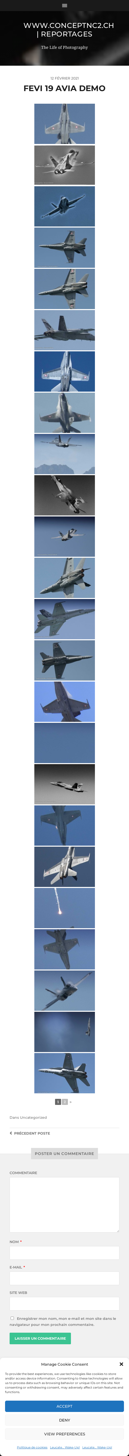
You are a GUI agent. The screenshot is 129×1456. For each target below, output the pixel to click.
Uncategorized (33, 1117)
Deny (64, 1420)
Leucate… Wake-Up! (65, 1447)
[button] (121, 1364)
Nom (16, 1242)
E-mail (17, 1267)
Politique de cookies (32, 1447)
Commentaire (23, 1173)
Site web (18, 1292)
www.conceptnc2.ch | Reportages (68, 29)
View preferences (64, 1434)
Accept (64, 1406)
